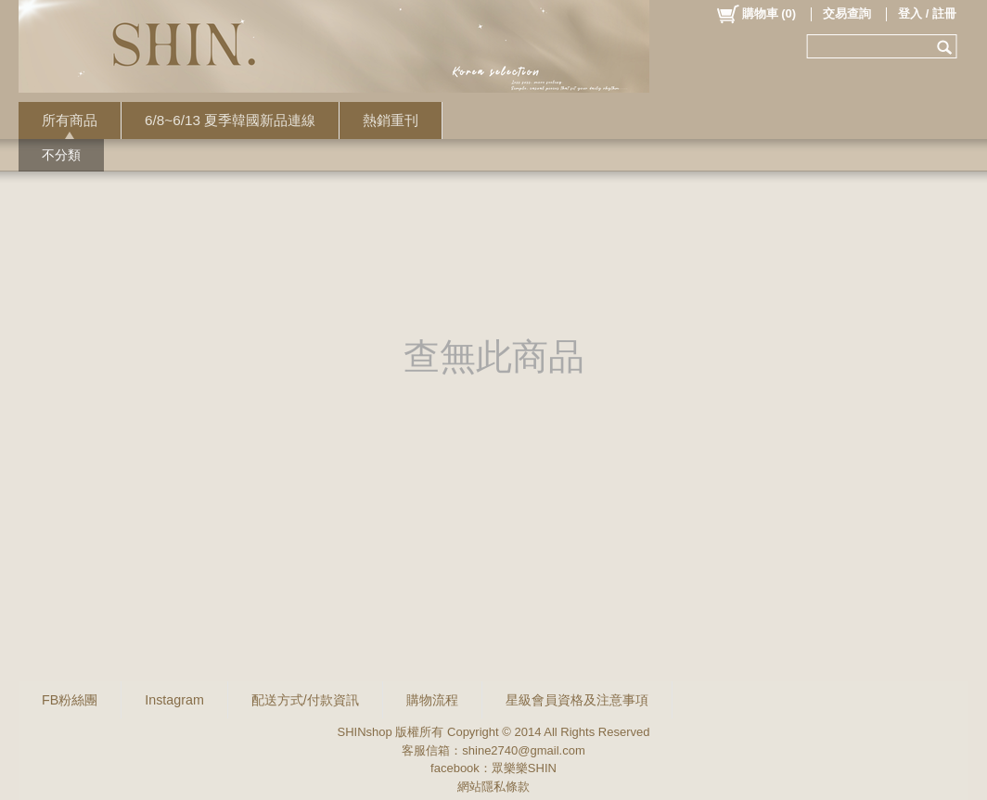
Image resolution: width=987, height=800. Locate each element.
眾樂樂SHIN (524, 768)
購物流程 (432, 699)
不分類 (61, 154)
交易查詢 (847, 13)
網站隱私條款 (493, 787)
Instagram (174, 699)
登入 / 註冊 (927, 13)
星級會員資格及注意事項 (577, 699)
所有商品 (69, 120)
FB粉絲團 (69, 699)
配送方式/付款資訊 (305, 699)
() (755, 14)
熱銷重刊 (390, 120)
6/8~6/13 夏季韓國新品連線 (230, 120)
